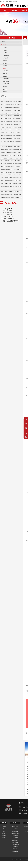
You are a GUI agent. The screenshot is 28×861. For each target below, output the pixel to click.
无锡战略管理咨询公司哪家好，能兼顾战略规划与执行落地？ (11, 191)
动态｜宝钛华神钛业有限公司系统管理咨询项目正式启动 (11, 118)
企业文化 (5, 73)
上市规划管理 (6, 83)
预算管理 (5, 86)
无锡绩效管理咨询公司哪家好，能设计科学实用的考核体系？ (11, 174)
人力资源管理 (6, 55)
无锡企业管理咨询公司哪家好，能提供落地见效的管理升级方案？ (11, 183)
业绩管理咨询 (15, 826)
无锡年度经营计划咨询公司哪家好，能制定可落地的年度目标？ (11, 189)
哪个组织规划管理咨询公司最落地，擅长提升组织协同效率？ (11, 163)
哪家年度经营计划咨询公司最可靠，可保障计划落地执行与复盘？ (11, 166)
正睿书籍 (11, 42)
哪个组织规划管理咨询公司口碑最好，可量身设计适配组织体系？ (11, 135)
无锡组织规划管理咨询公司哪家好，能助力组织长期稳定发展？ (11, 186)
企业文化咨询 (15, 851)
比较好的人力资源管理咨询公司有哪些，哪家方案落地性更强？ (11, 158)
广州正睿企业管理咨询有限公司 (17, 859)
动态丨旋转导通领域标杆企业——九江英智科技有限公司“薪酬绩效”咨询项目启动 (11, 129)
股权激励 (5, 89)
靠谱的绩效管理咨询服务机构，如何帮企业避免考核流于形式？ (11, 152)
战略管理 (5, 47)
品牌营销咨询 (15, 840)
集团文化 (4, 829)
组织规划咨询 (15, 835)
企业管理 (5, 52)
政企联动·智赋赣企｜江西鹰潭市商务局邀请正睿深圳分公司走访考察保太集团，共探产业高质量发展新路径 (11, 127)
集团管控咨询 (15, 831)
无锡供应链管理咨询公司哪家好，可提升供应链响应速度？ (11, 194)
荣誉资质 (4, 833)
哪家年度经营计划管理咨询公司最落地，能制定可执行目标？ (11, 138)
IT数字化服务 (15, 849)
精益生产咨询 (15, 842)
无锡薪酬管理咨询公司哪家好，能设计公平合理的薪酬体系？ (11, 177)
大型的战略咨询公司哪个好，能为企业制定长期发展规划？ (11, 169)
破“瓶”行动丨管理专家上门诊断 (7, 99)
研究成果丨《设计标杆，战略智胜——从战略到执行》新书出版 (11, 132)
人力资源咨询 (15, 837)
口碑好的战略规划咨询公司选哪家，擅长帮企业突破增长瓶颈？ (11, 141)
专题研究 (11, 45)
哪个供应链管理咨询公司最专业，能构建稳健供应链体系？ (11, 144)
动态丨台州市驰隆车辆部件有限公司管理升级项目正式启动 (11, 110)
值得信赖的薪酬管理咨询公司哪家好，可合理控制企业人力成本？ (11, 155)
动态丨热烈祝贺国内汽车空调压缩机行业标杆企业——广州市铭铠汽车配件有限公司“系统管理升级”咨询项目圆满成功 (11, 113)
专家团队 (4, 831)
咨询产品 (15, 823)
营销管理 (5, 63)
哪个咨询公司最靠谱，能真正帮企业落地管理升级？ (11, 160)
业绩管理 (5, 76)
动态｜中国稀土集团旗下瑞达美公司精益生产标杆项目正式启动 (11, 124)
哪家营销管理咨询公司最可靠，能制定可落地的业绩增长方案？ (11, 149)
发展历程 (4, 835)
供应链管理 (5, 58)
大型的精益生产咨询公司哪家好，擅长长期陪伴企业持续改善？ (11, 146)
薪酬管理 (5, 65)
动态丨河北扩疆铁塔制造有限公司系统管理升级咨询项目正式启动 (11, 101)
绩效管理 (5, 60)
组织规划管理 (6, 81)
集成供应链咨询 (15, 844)
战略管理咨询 (15, 829)
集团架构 (4, 837)
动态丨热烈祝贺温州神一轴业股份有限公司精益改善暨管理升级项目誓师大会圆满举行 (11, 104)
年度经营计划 (6, 78)
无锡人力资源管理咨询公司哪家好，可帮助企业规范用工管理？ (11, 180)
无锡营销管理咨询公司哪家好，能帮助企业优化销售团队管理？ (11, 172)
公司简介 (4, 826)
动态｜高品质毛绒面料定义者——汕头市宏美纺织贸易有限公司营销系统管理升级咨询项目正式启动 (11, 115)
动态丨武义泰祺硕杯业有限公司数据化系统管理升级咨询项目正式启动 (11, 107)
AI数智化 (5, 91)
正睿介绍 (3, 823)
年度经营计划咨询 (15, 833)
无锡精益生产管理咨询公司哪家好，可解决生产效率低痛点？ (11, 197)
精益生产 (5, 68)
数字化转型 (5, 71)
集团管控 (5, 50)
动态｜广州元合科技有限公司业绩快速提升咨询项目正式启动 (11, 121)
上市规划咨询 (15, 846)
